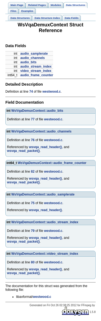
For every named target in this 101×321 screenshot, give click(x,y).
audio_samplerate (34, 53)
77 (32, 119)
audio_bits (28, 62)
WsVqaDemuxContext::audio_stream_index (44, 222)
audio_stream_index (35, 66)
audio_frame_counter (36, 75)
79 (32, 231)
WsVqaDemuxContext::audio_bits (37, 111)
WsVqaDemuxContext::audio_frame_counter (52, 163)
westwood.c (51, 91)
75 (32, 203)
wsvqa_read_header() (45, 147)
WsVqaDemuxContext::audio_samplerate (43, 194)
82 (32, 171)
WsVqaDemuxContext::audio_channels (41, 131)
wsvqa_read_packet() (23, 151)
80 (32, 262)
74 (31, 91)
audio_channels (32, 58)
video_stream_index (35, 71)
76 (32, 140)
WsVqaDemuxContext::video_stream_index (44, 254)
